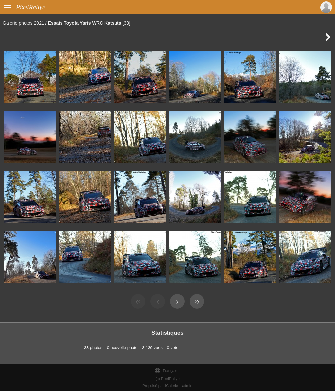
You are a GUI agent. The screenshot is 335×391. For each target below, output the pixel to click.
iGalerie (171, 386)
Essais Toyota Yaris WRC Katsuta (84, 23)
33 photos (93, 347)
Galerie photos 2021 (23, 23)
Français (165, 370)
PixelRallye (30, 7)
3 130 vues (152, 347)
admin (187, 386)
